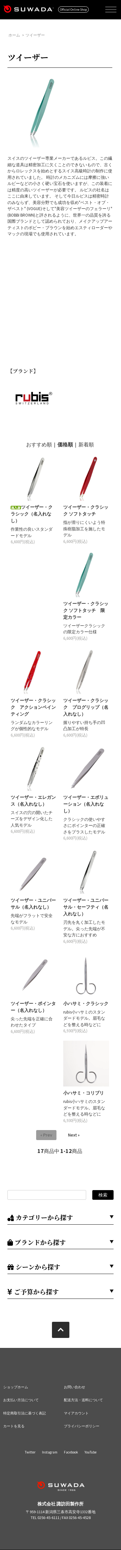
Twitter (30, 1452)
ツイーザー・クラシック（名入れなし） (32, 514)
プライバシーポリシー (81, 1426)
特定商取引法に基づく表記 (24, 1413)
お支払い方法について (21, 1400)
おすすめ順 (39, 444)
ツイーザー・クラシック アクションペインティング (33, 707)
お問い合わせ (74, 1387)
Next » (74, 1135)
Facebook (71, 1452)
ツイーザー (35, 35)
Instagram (49, 1452)
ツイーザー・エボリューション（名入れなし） (85, 804)
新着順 (86, 444)
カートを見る (14, 1426)
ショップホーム (15, 1387)
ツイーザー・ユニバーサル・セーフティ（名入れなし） (85, 907)
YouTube (90, 1452)
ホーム (14, 35)
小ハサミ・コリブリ (83, 1093)
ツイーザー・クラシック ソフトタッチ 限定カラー (85, 610)
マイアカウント (76, 1413)
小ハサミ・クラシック (85, 1003)
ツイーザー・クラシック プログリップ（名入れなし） (85, 707)
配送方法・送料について (83, 1400)
